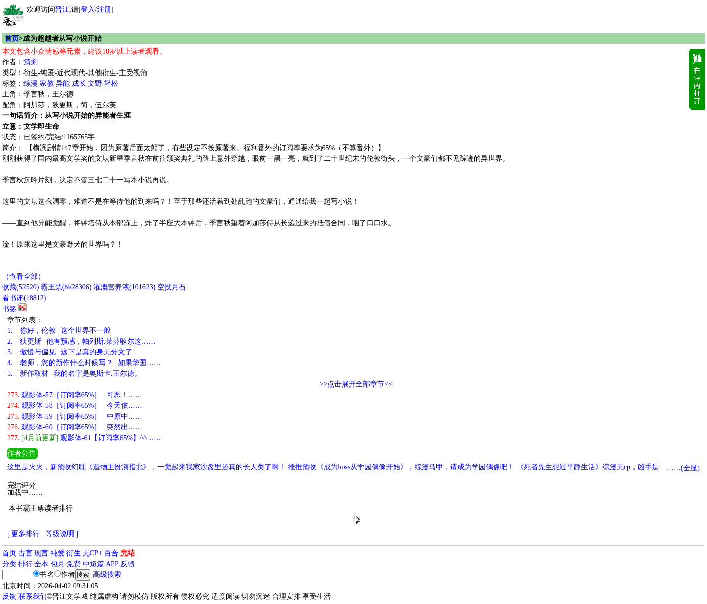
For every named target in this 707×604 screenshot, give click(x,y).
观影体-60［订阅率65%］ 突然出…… (74, 427)
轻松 (111, 83)
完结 (127, 553)
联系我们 (32, 596)
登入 (88, 9)
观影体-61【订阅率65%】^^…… (84, 438)
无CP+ (93, 553)
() (20, 287)
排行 (25, 564)
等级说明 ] (61, 534)
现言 (41, 553)
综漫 (30, 83)
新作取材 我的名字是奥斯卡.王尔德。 (74, 373)
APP (112, 564)
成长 (79, 83)
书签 (9, 309)
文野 (95, 83)
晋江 (62, 9)
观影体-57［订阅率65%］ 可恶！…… (74, 395)
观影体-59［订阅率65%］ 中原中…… (74, 416)
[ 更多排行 (23, 534)
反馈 (127, 564)
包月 (58, 564)
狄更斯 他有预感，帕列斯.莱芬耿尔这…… (81, 341)
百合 (111, 553)
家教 (47, 83)
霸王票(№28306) (66, 287)
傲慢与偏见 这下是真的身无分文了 (69, 352)
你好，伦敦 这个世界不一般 (59, 330)
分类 (9, 564)
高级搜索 (107, 574)
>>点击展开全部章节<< (356, 384)
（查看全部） (23, 276)
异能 (63, 83)
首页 (12, 38)
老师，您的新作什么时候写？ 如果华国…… (84, 363)
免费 (73, 564)
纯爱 (58, 553)
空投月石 (171, 287)
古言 (25, 553)
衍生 (73, 553)
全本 (41, 564)
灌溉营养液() (124, 287)
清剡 (30, 62)
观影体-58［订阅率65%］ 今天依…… (74, 405)
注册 (104, 9)
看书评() (24, 298)
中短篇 (93, 564)
